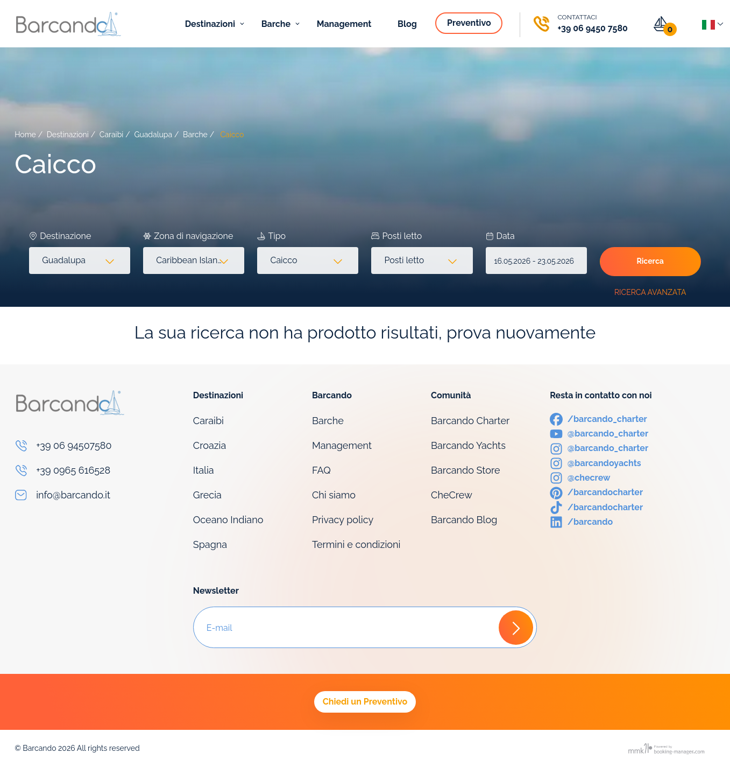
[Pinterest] (596, 491)
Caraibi (112, 134)
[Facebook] (598, 418)
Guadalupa (153, 134)
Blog (408, 24)
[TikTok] (596, 506)
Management (345, 24)
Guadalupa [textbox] (64, 260)
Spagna (210, 544)
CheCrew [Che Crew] (451, 495)
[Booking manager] (667, 748)
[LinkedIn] (581, 521)
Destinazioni (211, 24)
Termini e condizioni (356, 544)
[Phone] (580, 23)
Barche (277, 24)
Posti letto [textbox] (404, 260)
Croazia (209, 445)
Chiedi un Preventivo (365, 701)
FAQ (321, 470)
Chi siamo (334, 495)
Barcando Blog (464, 519)
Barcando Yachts (468, 445)
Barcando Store (465, 470)
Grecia (207, 495)
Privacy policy (342, 519)
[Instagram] (599, 447)
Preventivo (470, 23)
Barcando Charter (470, 420)
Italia (203, 470)
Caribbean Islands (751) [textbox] (196, 260)
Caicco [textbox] (283, 260)
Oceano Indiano (228, 519)
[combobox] (80, 260)
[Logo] (68, 24)
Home (25, 134)
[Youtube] (599, 433)
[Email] (97, 495)
